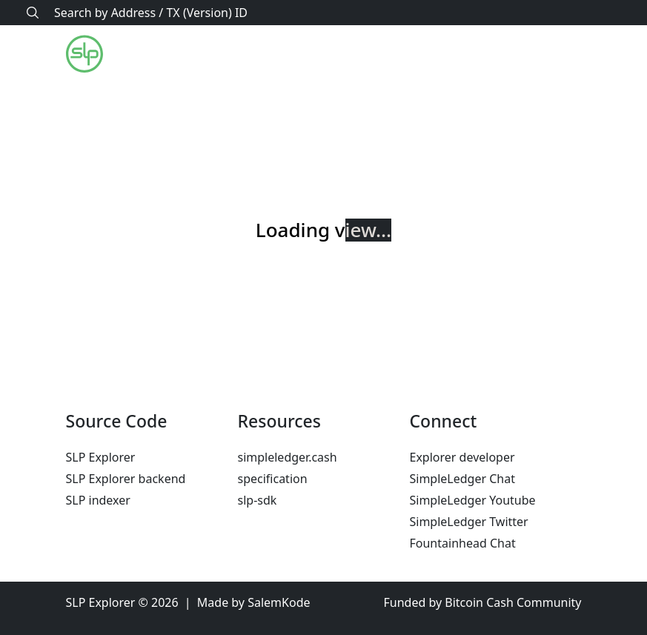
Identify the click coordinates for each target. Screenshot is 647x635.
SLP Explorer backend (126, 479)
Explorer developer (462, 457)
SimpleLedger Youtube (473, 500)
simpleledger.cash (287, 457)
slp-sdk (257, 500)
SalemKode (279, 602)
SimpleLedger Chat (463, 479)
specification (273, 479)
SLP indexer (98, 500)
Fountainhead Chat (463, 543)
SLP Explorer (101, 457)
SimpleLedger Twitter (469, 521)
